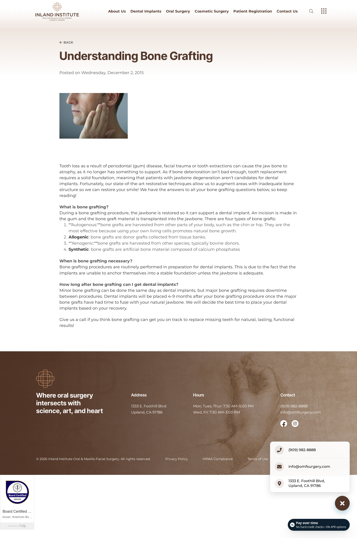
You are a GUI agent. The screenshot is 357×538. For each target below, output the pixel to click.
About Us (117, 11)
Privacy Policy (176, 459)
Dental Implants (145, 11)
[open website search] (315, 11)
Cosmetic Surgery (212, 11)
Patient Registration (252, 11)
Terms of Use (257, 459)
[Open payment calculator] (319, 525)
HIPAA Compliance (218, 459)
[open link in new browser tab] (283, 423)
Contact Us (287, 11)
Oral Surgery (178, 11)
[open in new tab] (148, 409)
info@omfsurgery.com (300, 412)
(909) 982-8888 (294, 406)
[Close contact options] (342, 503)
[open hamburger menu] (324, 11)
